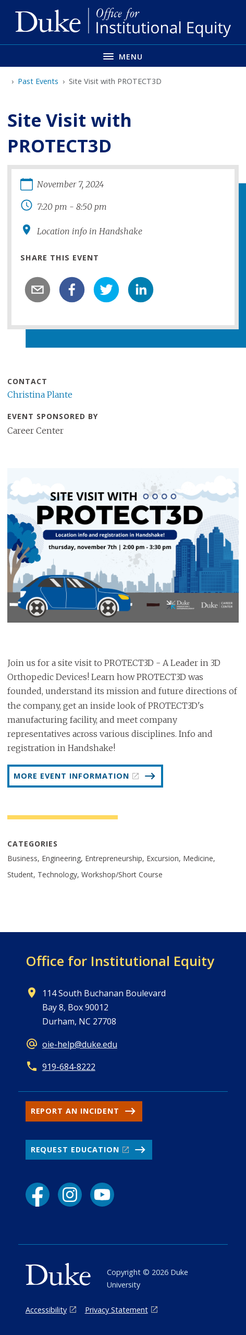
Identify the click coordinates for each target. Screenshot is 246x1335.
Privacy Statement (116, 1310)
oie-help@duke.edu (79, 1044)
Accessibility (46, 1310)
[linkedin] (141, 290)
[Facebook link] (38, 1195)
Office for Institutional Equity (120, 960)
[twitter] (106, 290)
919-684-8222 (68, 1066)
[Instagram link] (70, 1195)
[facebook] (72, 290)
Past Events (38, 81)
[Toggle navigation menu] (123, 55)
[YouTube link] (102, 1195)
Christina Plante (39, 394)
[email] (37, 290)
